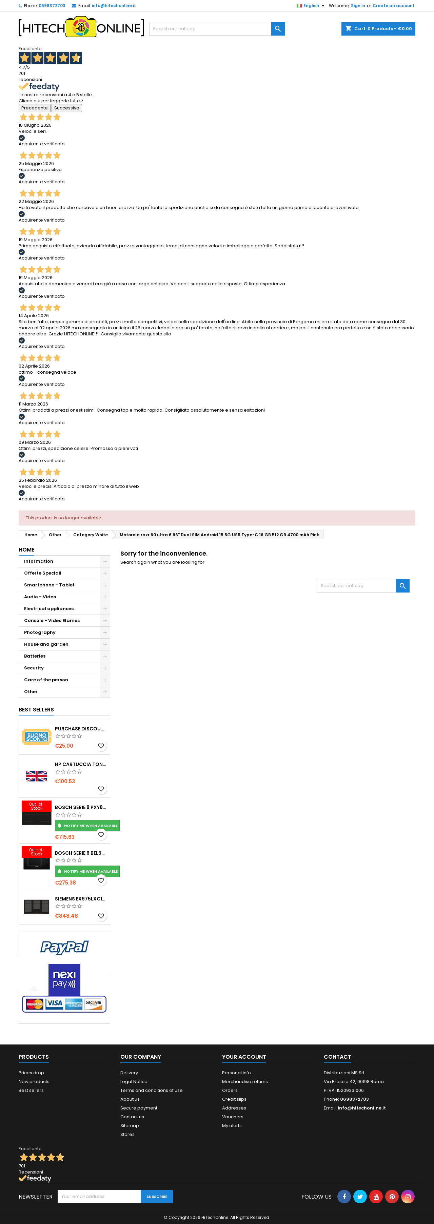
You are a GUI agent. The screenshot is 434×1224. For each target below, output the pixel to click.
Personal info (236, 1073)
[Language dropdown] (311, 6)
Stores (127, 1134)
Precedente (34, 108)
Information (38, 561)
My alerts (232, 1125)
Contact (337, 1057)
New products (34, 1081)
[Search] (217, 29)
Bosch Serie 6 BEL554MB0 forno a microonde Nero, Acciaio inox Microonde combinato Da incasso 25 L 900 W (81, 853)
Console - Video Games (52, 620)
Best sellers (31, 1090)
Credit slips (234, 1099)
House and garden (46, 644)
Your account (244, 1057)
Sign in (358, 5)
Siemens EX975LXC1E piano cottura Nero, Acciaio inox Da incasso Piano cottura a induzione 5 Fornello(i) (81, 898)
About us (130, 1099)
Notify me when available (87, 825)
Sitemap (129, 1125)
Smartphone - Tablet (49, 585)
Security (34, 668)
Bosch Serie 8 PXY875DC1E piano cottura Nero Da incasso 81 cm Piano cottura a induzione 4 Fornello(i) (81, 807)
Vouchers (232, 1117)
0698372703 (52, 5)
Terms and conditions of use (151, 1090)
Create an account (394, 5)
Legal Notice (133, 1081)
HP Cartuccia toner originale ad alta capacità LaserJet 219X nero (81, 764)
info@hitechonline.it (114, 5)
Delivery (129, 1073)
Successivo (66, 108)
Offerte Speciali (42, 573)
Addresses (234, 1108)
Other (31, 691)
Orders (230, 1090)
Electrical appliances (49, 608)
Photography (40, 632)
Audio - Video (40, 597)
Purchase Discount (81, 728)
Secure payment (138, 1108)
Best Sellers (36, 709)
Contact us (132, 1117)
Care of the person (46, 680)
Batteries (34, 656)
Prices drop (31, 1073)
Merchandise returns (245, 1081)
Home (26, 550)
